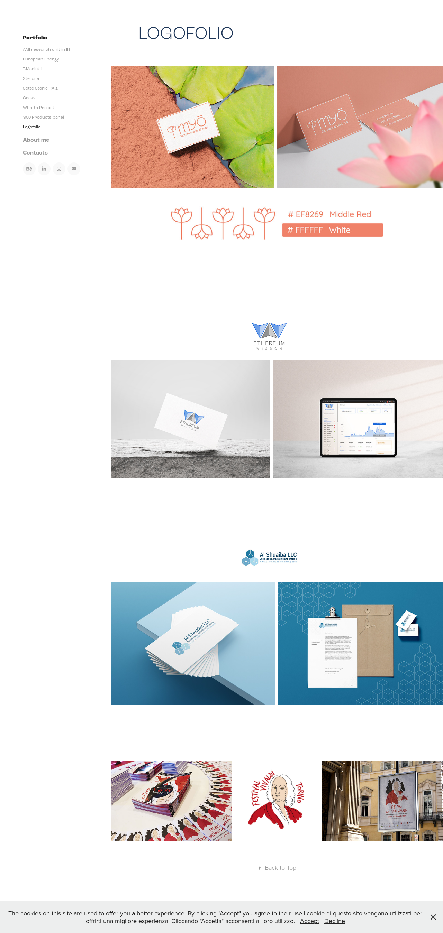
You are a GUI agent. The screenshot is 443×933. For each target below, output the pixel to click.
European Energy (41, 59)
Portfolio (35, 37)
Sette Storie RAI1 (40, 88)
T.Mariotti (32, 68)
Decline (334, 920)
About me (36, 140)
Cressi (30, 97)
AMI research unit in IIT (47, 49)
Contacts (35, 152)
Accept (309, 920)
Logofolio (31, 126)
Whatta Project (38, 107)
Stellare (31, 78)
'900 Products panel (43, 117)
